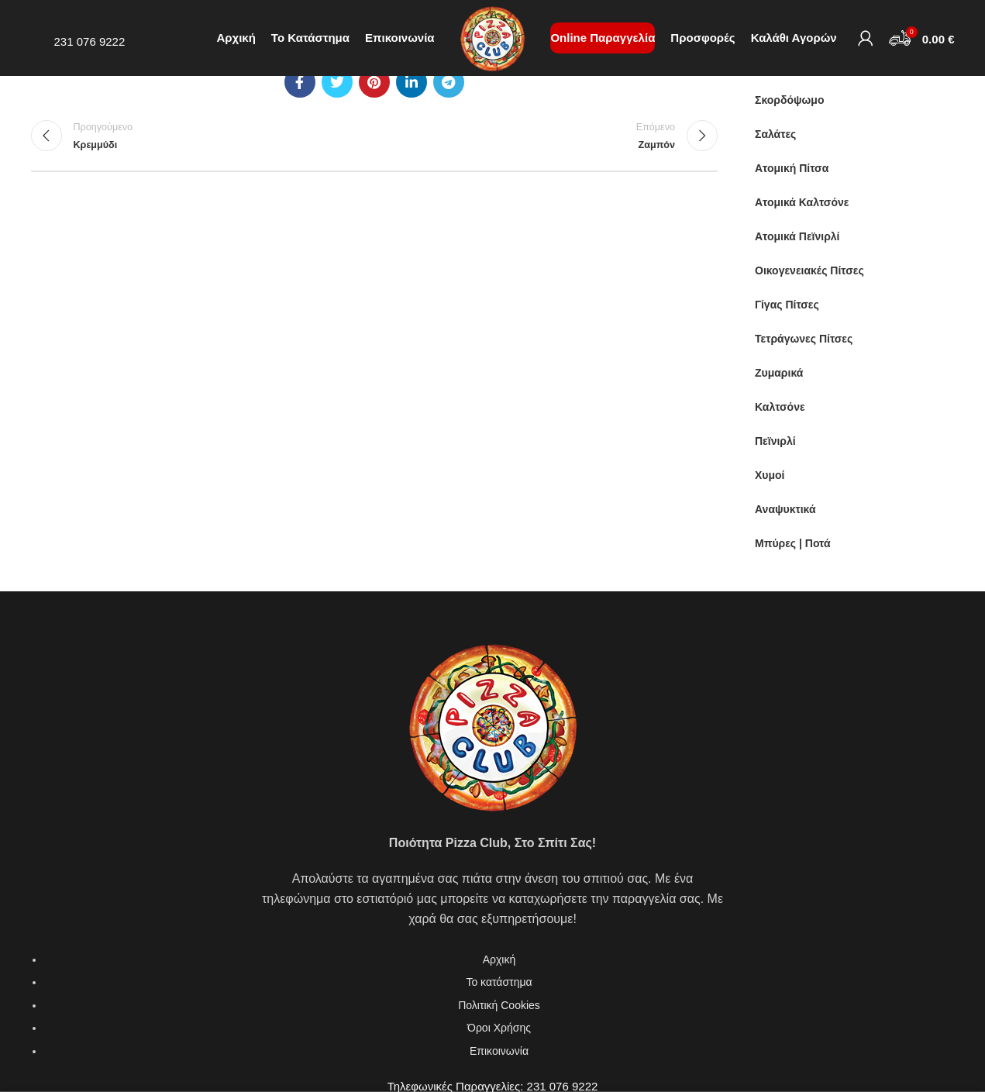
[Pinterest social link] (374, 82)
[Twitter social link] (337, 82)
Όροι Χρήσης (499, 1027)
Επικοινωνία (499, 1051)
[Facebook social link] (299, 82)
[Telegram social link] (448, 82)
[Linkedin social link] (411, 82)
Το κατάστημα (499, 982)
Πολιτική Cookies (499, 1005)
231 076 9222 (90, 44)
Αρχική (499, 959)
